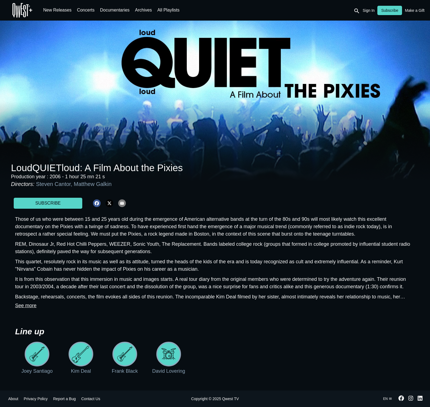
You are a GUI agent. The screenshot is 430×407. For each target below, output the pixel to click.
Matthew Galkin (93, 184)
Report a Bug (64, 399)
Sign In (369, 10)
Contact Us (90, 399)
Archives (143, 10)
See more (25, 305)
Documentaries (115, 10)
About (13, 399)
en (387, 399)
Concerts (86, 10)
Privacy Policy (36, 399)
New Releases (57, 10)
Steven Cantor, (55, 184)
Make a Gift (415, 10)
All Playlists (168, 10)
